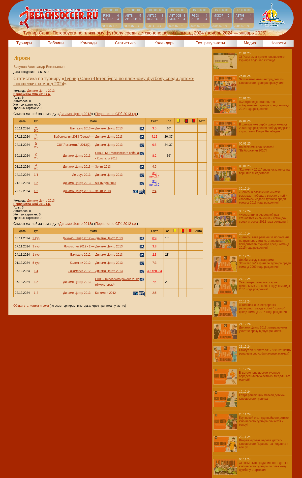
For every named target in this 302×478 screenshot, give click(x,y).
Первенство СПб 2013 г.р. (32, 94)
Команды (88, 43)
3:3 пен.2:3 (154, 271)
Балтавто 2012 (80, 254)
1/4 (36, 175)
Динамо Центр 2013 (41, 90)
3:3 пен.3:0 (154, 182)
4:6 (154, 166)
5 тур (36, 144)
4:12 (154, 136)
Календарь (164, 43)
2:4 (154, 191)
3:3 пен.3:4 (154, 174)
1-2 (36, 191)
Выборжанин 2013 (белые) (72, 136)
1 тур (36, 128)
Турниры (24, 43)
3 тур (36, 166)
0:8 (154, 145)
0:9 (154, 238)
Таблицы (56, 43)
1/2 (36, 183)
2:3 (154, 254)
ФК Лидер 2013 (105, 183)
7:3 (154, 263)
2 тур (36, 155)
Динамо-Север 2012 (77, 238)
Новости (278, 43)
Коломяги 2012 (80, 263)
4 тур (36, 136)
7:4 (154, 282)
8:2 (154, 155)
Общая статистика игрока (31, 305)
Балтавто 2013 (80, 128)
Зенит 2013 (103, 166)
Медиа (250, 43)
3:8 (154, 246)
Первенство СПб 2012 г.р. (32, 204)
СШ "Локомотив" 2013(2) (74, 145)
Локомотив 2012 (79, 271)
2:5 (154, 293)
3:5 (154, 128)
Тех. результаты (210, 43)
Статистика (125, 43)
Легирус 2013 (81, 175)
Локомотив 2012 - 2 (77, 246)
